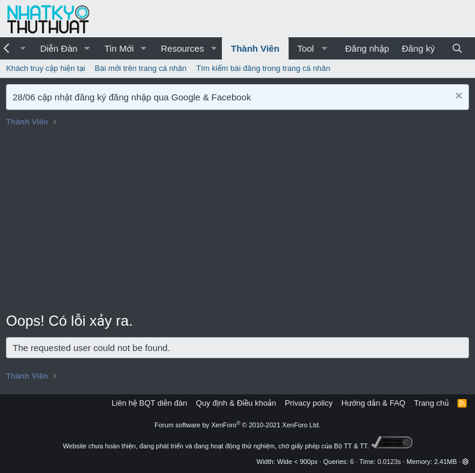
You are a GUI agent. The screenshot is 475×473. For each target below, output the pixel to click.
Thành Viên (255, 48)
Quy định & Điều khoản (236, 402)
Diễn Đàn (59, 48)
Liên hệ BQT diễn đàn (150, 402)
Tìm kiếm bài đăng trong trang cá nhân (263, 68)
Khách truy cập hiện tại (45, 68)
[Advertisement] (237, 220)
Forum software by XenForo (237, 425)
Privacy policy (308, 402)
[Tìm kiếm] (457, 48)
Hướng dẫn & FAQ (373, 402)
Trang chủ (431, 402)
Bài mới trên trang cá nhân (141, 68)
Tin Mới (119, 48)
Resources (182, 48)
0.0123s (389, 461)
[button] (87, 48)
